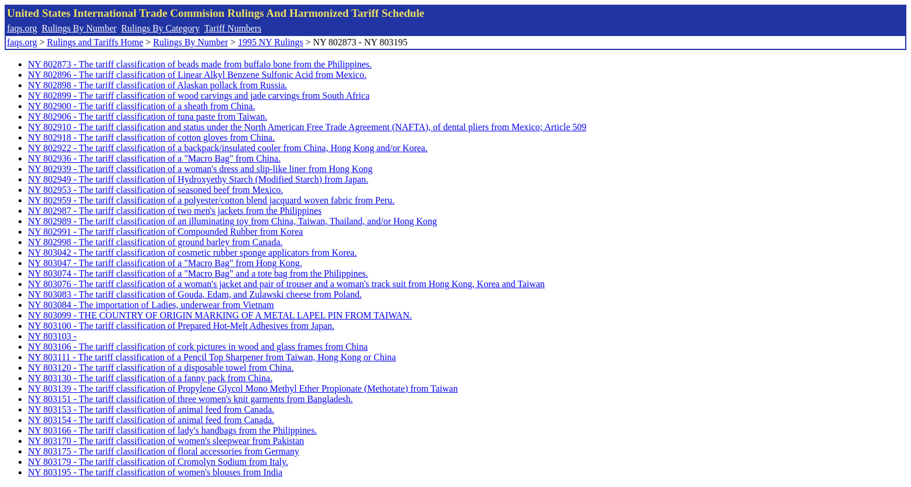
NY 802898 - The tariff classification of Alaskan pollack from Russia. (157, 85)
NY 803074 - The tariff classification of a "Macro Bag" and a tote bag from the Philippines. (198, 273)
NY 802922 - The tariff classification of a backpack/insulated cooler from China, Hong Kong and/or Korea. (228, 148)
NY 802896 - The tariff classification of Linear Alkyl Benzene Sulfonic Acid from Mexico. (197, 75)
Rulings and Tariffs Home (95, 42)
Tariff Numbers (232, 28)
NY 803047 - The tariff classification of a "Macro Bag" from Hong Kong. (165, 263)
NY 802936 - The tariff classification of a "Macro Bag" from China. (154, 158)
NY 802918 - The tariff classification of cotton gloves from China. (151, 137)
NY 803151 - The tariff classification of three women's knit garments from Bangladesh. (190, 399)
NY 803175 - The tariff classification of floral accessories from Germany (163, 451)
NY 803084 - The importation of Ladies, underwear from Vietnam (151, 305)
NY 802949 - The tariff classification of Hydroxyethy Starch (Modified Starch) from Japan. (198, 179)
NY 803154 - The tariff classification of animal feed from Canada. (151, 420)
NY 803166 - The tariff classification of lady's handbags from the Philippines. (172, 430)
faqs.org (22, 28)
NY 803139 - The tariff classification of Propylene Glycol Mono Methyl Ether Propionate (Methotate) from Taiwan (243, 388)
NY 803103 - (52, 336)
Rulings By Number (79, 28)
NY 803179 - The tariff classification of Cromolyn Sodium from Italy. (158, 462)
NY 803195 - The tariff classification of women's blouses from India (155, 472)
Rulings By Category (160, 28)
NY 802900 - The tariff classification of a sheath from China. (141, 106)
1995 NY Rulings (270, 42)
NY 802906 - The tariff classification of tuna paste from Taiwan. (147, 116)
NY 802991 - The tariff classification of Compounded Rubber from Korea (165, 232)
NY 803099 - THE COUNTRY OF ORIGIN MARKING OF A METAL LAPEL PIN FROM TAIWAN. (220, 315)
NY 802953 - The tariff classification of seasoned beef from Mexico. (155, 190)
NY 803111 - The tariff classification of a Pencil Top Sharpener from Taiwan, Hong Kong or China (212, 357)
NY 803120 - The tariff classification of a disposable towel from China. (160, 368)
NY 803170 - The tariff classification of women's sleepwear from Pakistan (166, 441)
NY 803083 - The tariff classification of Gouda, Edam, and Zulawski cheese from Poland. (195, 294)
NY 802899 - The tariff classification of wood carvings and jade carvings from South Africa (199, 96)
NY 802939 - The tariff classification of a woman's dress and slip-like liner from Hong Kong (200, 169)
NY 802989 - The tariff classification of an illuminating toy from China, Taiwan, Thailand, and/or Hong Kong (232, 221)
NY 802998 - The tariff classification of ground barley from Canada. (155, 242)
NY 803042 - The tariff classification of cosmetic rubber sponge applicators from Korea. (192, 252)
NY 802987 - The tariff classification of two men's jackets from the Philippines (175, 211)
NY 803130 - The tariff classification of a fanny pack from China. (150, 378)
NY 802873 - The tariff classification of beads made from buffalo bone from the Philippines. (200, 64)
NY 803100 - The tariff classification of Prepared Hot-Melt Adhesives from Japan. (181, 326)
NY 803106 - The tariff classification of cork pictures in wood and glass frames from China (198, 347)
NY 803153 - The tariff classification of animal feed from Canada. (151, 409)
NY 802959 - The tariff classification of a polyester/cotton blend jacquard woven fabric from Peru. (211, 200)
